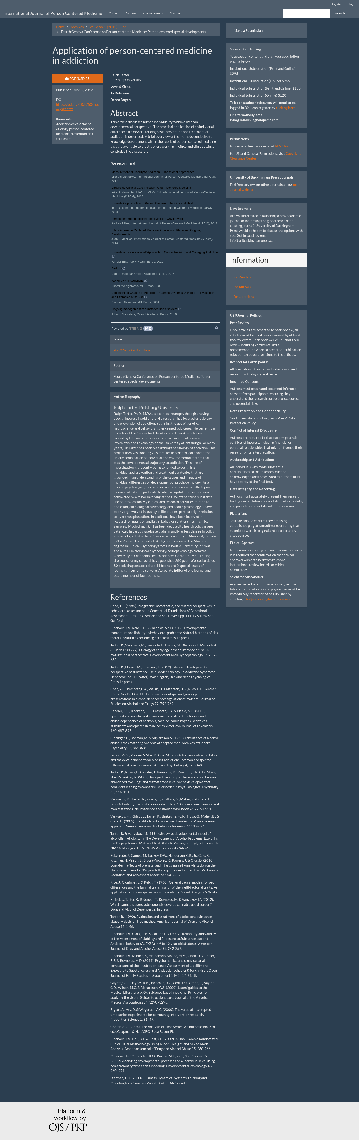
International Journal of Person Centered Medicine (52, 13)
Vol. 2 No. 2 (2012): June (108, 27)
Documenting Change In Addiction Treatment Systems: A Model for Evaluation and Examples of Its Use (162, 295)
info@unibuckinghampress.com (266, 599)
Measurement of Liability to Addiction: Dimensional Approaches (152, 172)
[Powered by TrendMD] (132, 328)
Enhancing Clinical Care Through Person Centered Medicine (151, 187)
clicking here (285, 108)
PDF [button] (84, 78)
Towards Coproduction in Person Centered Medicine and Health (153, 203)
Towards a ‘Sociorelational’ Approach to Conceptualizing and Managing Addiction (164, 254)
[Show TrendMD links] (217, 328)
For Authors (242, 287)
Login (352, 4)
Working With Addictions (129, 281)
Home (60, 27)
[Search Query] (306, 13)
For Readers (242, 277)
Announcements (153, 13)
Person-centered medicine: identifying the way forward (147, 218)
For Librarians (243, 296)
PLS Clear (282, 146)
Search (340, 13)
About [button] (175, 13)
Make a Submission (248, 30)
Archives (130, 13)
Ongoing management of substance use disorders (146, 309)
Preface (118, 269)
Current (114, 13)
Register (337, 4)
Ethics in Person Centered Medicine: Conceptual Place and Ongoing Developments (156, 232)
